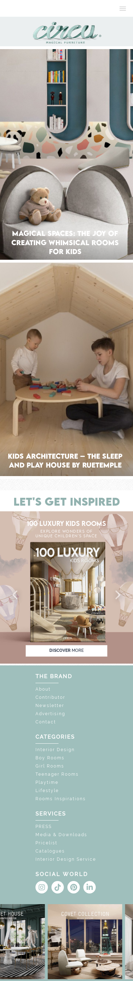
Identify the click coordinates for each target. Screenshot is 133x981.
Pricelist (46, 842)
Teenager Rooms (57, 774)
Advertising (50, 713)
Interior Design (55, 749)
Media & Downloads (61, 834)
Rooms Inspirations (60, 798)
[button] (15, 595)
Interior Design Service (65, 859)
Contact (45, 721)
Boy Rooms (50, 757)
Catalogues (50, 851)
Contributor (50, 697)
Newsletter (49, 705)
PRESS (43, 826)
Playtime (47, 782)
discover (66, 650)
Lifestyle (47, 790)
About (43, 689)
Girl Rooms (49, 766)
